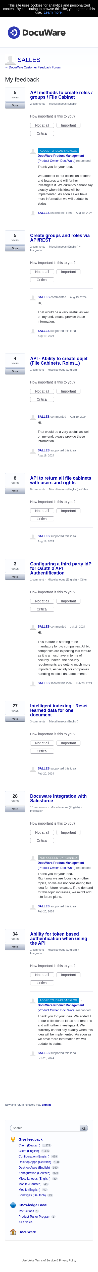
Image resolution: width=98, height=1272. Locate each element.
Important (70, 125)
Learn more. (53, 12)
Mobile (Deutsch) (30, 1184)
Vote (15, 105)
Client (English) (29, 1151)
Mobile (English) (30, 1189)
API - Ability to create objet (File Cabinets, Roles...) (58, 361)
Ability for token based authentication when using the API (58, 939)
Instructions (26, 1211)
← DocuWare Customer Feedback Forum (33, 67)
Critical (45, 133)
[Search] (84, 1128)
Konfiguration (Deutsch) (35, 1173)
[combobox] (46, 1128)
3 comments (37, 721)
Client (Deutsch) (30, 1145)
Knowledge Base (33, 1205)
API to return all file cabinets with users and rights (60, 480)
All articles (25, 1222)
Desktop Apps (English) (35, 1167)
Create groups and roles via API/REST (60, 238)
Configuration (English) (34, 1156)
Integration (36, 250)
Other (84, 489)
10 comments (38, 807)
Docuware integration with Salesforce (58, 798)
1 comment (37, 369)
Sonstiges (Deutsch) (32, 1195)
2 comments (37, 103)
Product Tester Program (35, 1216)
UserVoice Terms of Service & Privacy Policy (49, 1260)
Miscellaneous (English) (63, 103)
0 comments (37, 489)
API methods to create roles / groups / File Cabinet (61, 95)
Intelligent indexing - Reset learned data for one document (59, 710)
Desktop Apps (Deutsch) (35, 1162)
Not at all (44, 125)
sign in (46, 1104)
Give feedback (30, 1139)
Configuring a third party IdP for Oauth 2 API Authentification (60, 568)
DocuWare (27, 1232)
